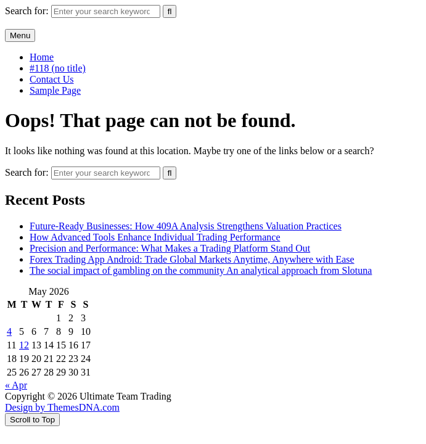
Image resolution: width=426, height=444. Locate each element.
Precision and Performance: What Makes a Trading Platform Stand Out (170, 248)
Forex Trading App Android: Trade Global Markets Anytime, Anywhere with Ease (192, 259)
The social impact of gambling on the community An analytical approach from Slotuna (201, 270)
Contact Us (52, 79)
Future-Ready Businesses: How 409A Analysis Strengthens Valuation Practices (186, 226)
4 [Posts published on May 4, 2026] (9, 331)
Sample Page (55, 90)
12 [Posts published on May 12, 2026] (24, 345)
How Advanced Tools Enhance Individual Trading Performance (155, 237)
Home (42, 57)
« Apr (16, 385)
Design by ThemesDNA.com (62, 407)
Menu (20, 35)
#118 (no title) (58, 68)
